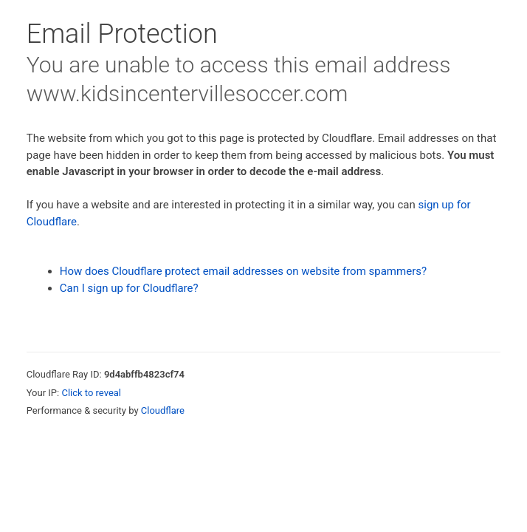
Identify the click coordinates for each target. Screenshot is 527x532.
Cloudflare (163, 410)
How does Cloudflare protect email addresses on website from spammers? (243, 271)
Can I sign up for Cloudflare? (129, 288)
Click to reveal (91, 392)
